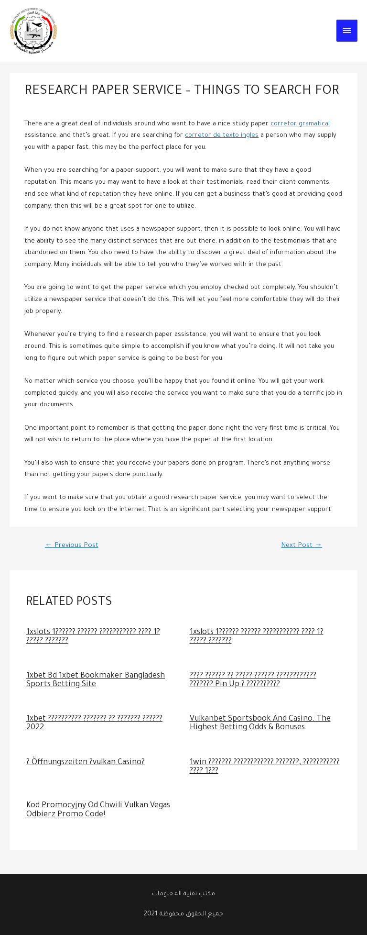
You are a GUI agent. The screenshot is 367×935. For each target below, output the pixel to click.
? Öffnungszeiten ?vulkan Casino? (85, 763)
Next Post (301, 546)
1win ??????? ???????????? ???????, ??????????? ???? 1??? (265, 767)
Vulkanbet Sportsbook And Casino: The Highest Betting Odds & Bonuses (260, 724)
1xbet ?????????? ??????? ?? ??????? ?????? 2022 (94, 724)
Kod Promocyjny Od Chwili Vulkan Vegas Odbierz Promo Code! (98, 810)
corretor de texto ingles (222, 136)
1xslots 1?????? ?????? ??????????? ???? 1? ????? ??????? (93, 637)
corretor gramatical (300, 124)
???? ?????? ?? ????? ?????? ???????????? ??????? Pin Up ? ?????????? (253, 681)
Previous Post (71, 546)
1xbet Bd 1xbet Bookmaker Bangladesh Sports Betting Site (95, 681)
